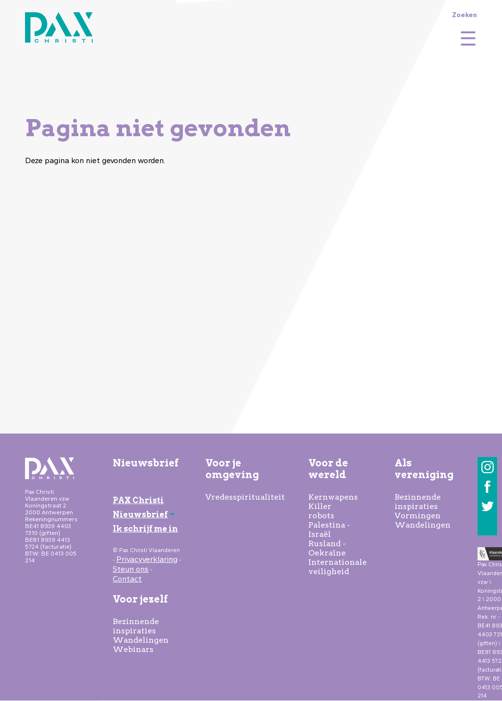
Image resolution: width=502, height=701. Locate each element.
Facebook (487, 487)
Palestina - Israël (329, 529)
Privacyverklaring (146, 559)
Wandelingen (141, 640)
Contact (127, 578)
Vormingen (418, 515)
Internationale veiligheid (337, 566)
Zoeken (464, 14)
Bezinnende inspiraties (136, 626)
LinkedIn (487, 526)
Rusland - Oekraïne (327, 548)
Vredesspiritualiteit (245, 497)
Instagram (487, 467)
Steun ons (131, 569)
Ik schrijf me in (145, 528)
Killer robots (321, 511)
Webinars (133, 649)
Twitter (487, 506)
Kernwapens (333, 497)
